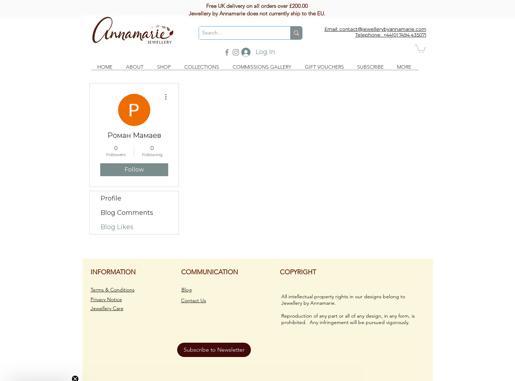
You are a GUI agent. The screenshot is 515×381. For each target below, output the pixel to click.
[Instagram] (236, 52)
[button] (420, 48)
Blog (186, 289)
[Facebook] (227, 52)
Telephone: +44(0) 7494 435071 (390, 35)
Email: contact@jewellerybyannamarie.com (375, 29)
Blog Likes (117, 227)
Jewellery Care (107, 308)
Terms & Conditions (113, 289)
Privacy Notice (106, 299)
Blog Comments (127, 213)
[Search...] (238, 32)
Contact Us (193, 300)
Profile (111, 198)
